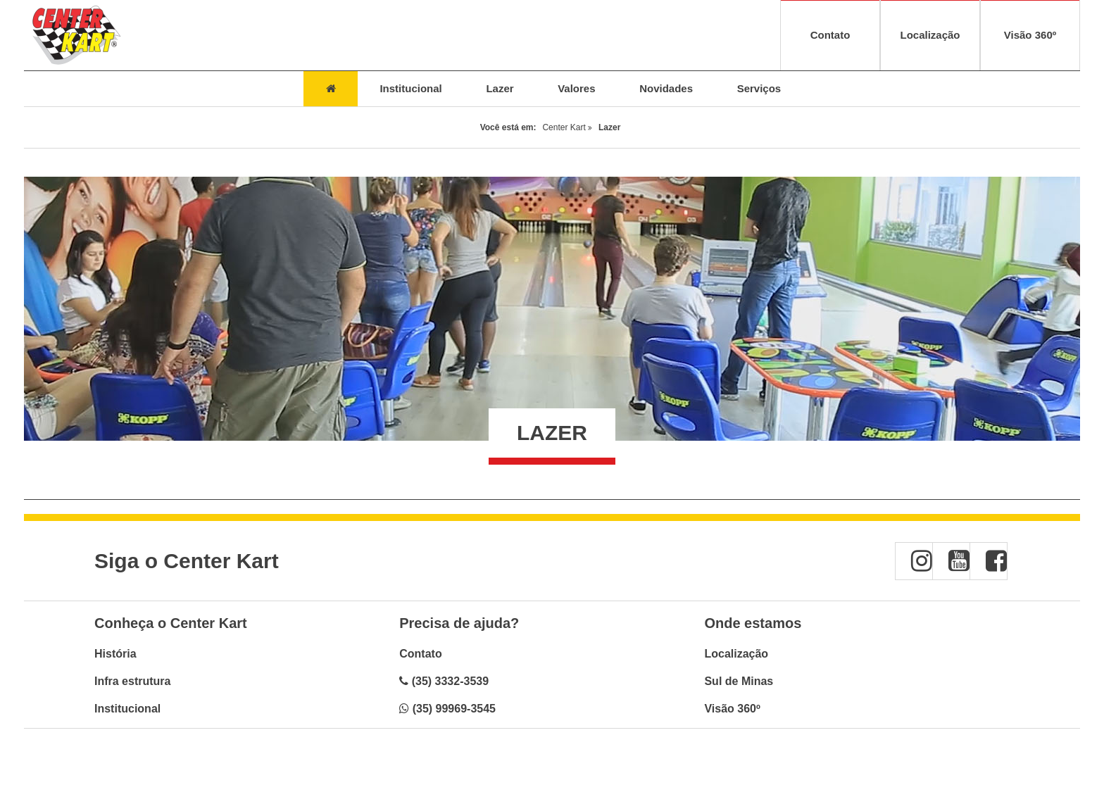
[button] (914, 561)
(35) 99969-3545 (454, 709)
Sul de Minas (738, 681)
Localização (736, 654)
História (115, 654)
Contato (420, 654)
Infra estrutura (132, 681)
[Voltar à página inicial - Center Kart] (76, 35)
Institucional (127, 709)
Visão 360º (732, 709)
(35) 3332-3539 (450, 681)
